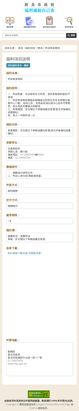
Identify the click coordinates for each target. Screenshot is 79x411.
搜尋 (71, 35)
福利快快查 (69, 21)
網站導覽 (10, 21)
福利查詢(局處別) (49, 21)
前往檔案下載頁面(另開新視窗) (24, 253)
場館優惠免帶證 (30, 21)
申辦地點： (13, 340)
